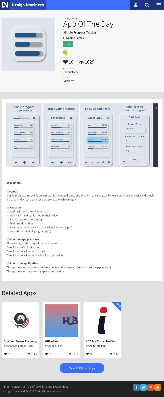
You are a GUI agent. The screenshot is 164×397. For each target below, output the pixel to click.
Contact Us (18, 386)
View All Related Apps (82, 368)
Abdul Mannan (97, 346)
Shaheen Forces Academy (20, 341)
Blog (7, 386)
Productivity (70, 72)
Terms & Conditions (56, 386)
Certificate (34, 386)
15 (7, 353)
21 (89, 353)
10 (68, 60)
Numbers (68, 81)
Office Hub (51, 341)
